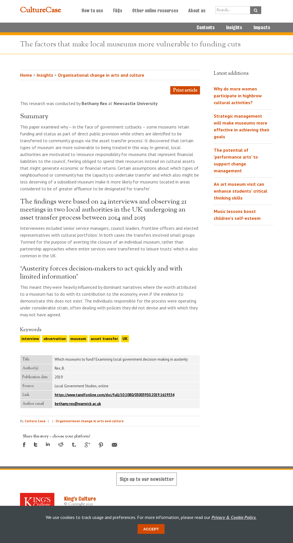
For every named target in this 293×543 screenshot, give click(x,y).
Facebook (24, 444)
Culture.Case (35, 421)
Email (114, 445)
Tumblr (74, 444)
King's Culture (80, 498)
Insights (234, 27)
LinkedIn (48, 444)
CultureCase (40, 10)
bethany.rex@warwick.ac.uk (78, 403)
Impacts (262, 27)
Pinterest (101, 445)
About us (196, 10)
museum (78, 338)
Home (26, 75)
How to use (92, 10)
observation (54, 338)
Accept (151, 529)
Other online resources (155, 10)
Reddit (61, 444)
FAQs (117, 10)
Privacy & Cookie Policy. (233, 517)
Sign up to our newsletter (147, 479)
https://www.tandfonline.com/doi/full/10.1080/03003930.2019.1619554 (114, 394)
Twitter (35, 444)
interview (30, 338)
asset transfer (104, 338)
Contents (206, 27)
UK (125, 338)
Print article (185, 90)
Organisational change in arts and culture (101, 75)
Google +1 (87, 444)
